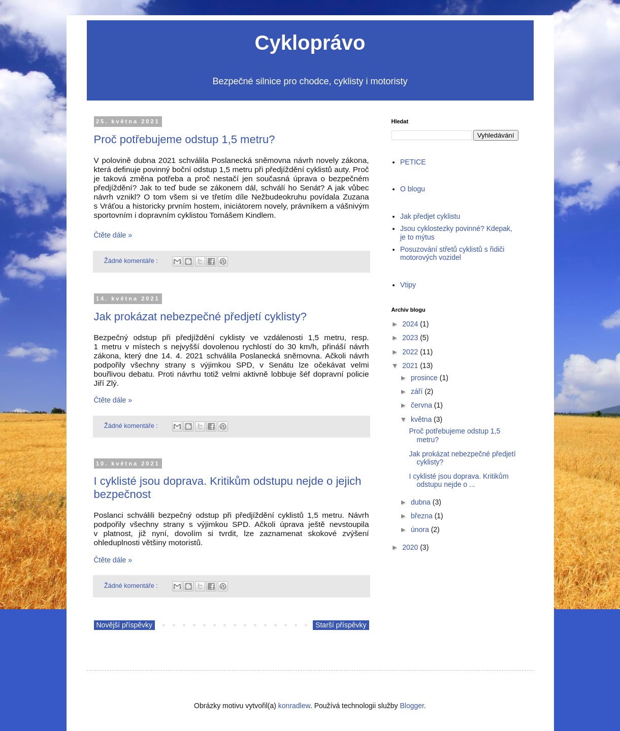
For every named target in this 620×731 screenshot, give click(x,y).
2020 (410, 547)
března (422, 516)
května (421, 419)
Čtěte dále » (113, 235)
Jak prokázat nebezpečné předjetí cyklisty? (200, 316)
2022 (410, 352)
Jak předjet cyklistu (430, 216)
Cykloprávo (310, 42)
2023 (410, 338)
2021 (410, 365)
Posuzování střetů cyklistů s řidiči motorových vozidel (452, 253)
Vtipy (408, 285)
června (421, 405)
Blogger (412, 706)
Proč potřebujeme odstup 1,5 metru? (184, 139)
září (416, 391)
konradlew (294, 706)
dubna (421, 502)
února (420, 529)
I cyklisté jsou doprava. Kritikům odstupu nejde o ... (458, 480)
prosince (424, 378)
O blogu (412, 189)
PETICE (413, 162)
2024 (410, 324)
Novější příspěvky (124, 625)
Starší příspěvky (340, 625)
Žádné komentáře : (131, 260)
